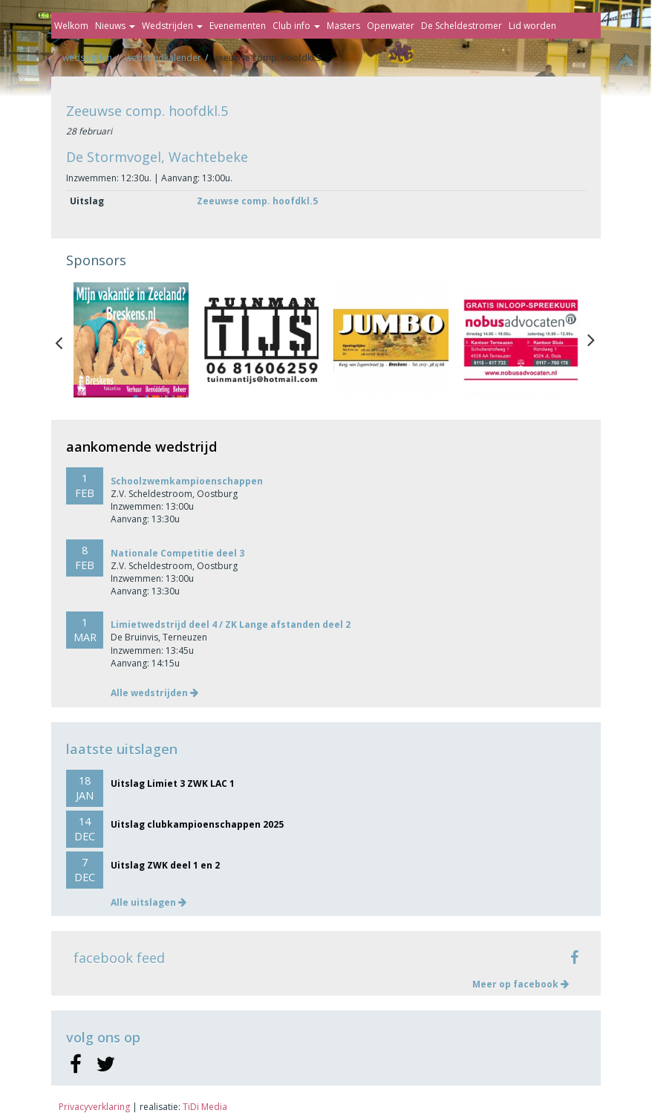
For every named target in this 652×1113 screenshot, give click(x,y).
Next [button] (591, 339)
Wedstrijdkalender (163, 57)
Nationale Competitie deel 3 (177, 553)
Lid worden (532, 25)
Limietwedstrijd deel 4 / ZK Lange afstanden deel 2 (231, 624)
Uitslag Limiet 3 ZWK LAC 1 (173, 783)
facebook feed (119, 958)
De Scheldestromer (461, 25)
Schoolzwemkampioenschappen (187, 481)
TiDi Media (205, 1106)
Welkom (71, 25)
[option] (131, 340)
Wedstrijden (172, 25)
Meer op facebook (520, 984)
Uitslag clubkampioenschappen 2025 (197, 824)
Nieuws (115, 25)
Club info (296, 25)
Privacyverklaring (94, 1106)
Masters (343, 25)
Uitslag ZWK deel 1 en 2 (165, 865)
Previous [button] (66, 339)
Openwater (390, 25)
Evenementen (237, 25)
